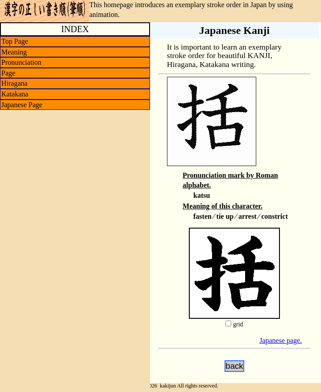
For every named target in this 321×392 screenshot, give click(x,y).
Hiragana (14, 83)
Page (8, 73)
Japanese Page (21, 104)
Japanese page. (280, 340)
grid (238, 324)
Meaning (14, 52)
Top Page (14, 41)
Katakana (14, 94)
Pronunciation (21, 62)
